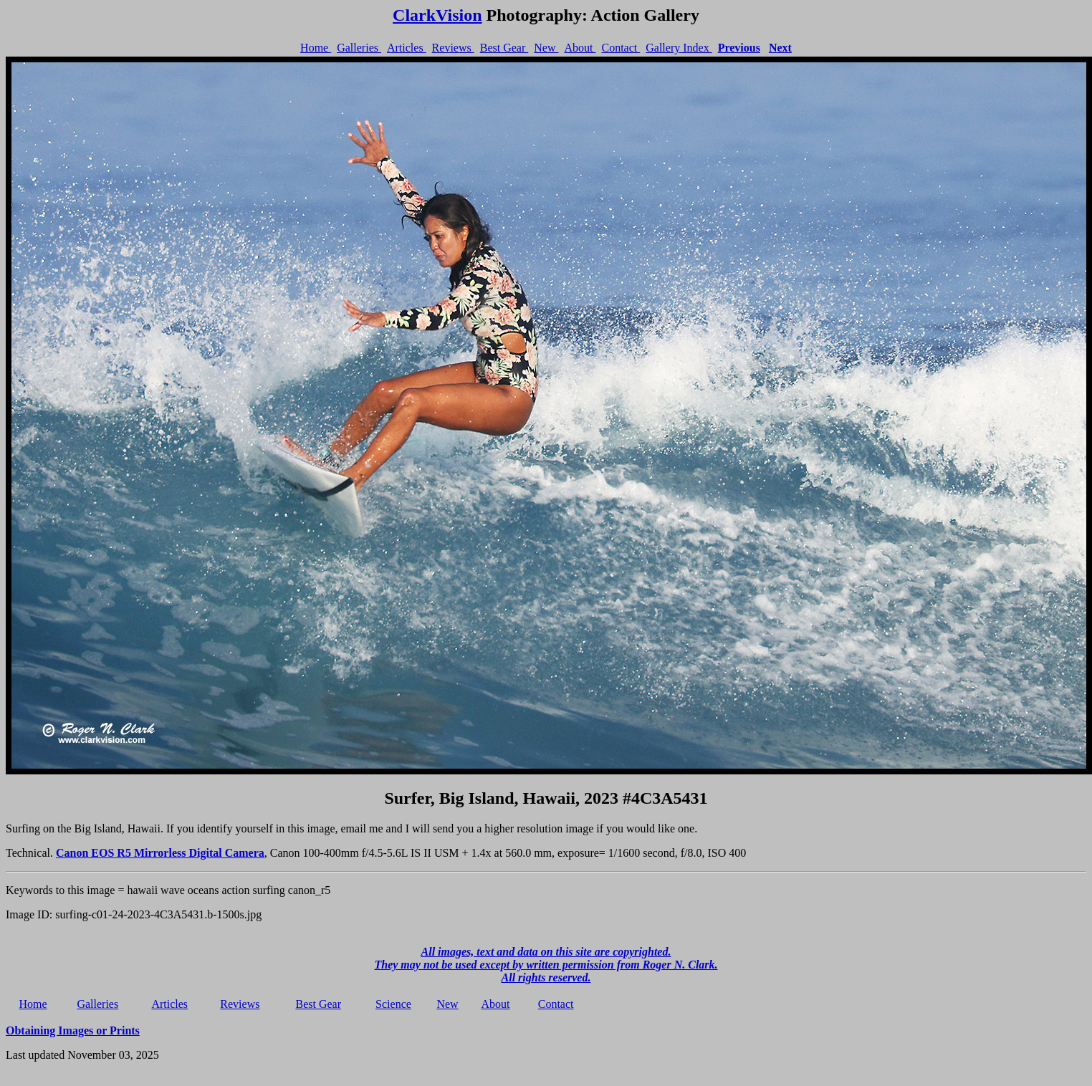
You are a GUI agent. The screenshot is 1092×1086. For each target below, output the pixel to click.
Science (393, 1004)
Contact (620, 48)
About (579, 48)
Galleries (359, 48)
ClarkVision (437, 15)
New (546, 48)
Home (315, 48)
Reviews (453, 48)
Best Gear (504, 48)
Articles (406, 48)
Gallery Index (679, 48)
